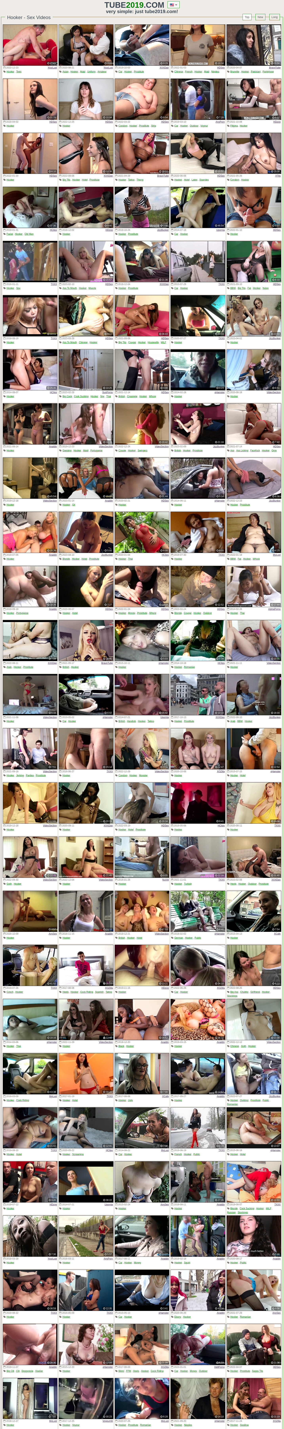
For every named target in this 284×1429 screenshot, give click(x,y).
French (189, 71)
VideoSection (274, 392)
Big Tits (66, 179)
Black (121, 1046)
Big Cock (67, 396)
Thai (108, 396)
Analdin (53, 446)
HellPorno (219, 1367)
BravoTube (275, 67)
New (260, 17)
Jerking (20, 775)
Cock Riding (86, 992)
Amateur (102, 71)
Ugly (130, 1100)
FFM (128, 1371)
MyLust (277, 555)
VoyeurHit (108, 1421)
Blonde (66, 559)
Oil (73, 504)
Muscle (92, 288)
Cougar (132, 342)
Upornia (220, 230)
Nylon (266, 288)
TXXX (54, 284)
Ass (232, 450)
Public (198, 937)
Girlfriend (255, 992)
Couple (122, 450)
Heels (233, 883)
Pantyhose (268, 71)
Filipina (234, 125)
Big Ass (234, 992)
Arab (9, 667)
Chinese (178, 71)
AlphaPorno (274, 609)
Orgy (274, 450)
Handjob (131, 721)
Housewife (153, 342)
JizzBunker (163, 230)
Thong (140, 179)
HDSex (221, 67)
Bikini (121, 1371)
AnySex (53, 933)
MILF (163, 342)
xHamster (219, 392)
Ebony (177, 1316)
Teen (18, 71)
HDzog (277, 121)
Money (131, 613)
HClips (53, 230)
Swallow (244, 1425)
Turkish (188, 883)
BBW (233, 288)
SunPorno (107, 392)
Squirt (187, 1262)
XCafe (277, 933)
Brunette (234, 71)
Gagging (67, 450)
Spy (18, 288)
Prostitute (139, 71)
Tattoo (131, 179)
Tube (124, 5)
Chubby (244, 992)
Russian (231, 1212)
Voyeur (204, 125)
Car (120, 71)
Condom (122, 125)
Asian (66, 71)
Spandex (204, 179)
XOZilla (221, 771)
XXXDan (164, 67)
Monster (143, 775)
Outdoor (194, 125)
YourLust (52, 67)
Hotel (85, 179)
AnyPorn (220, 121)
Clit (17, 1371)
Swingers (142, 450)
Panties (30, 775)
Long (275, 17)
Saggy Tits (257, 1371)
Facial (10, 234)
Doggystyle (27, 1371)
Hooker (10, 71)
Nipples (215, 71)
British (121, 396)
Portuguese (96, 450)
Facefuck (255, 450)
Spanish (99, 992)
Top (247, 17)
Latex (194, 179)
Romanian (189, 667)
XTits (278, 175)
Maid (82, 71)
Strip (153, 125)
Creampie (132, 396)
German (178, 937)
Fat (249, 288)
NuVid (165, 879)
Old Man (29, 234)
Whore (152, 396)
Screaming (77, 1154)
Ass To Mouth (70, 288)
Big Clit (10, 1371)
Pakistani (256, 71)
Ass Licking (242, 450)
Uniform (91, 71)
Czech (10, 992)
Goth (9, 883)
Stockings (232, 996)
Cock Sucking (81, 396)
